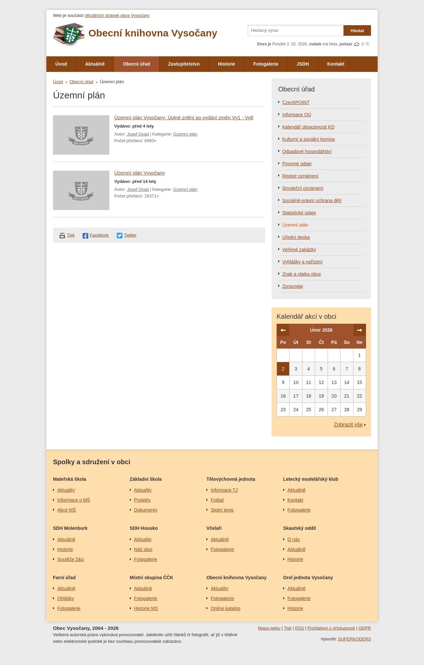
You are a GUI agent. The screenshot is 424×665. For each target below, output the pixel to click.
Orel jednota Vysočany (308, 577)
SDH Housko (144, 528)
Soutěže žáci (70, 559)
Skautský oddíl (299, 528)
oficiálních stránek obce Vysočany (117, 15)
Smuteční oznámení (303, 188)
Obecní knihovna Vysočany (236, 577)
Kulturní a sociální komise (308, 139)
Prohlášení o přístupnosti (331, 628)
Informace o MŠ (73, 500)
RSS (299, 628)
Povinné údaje (297, 163)
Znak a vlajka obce (301, 274)
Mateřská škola (69, 479)
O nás (294, 539)
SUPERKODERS (354, 639)
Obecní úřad (136, 64)
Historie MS (146, 608)
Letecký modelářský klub (311, 479)
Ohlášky (65, 598)
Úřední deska (296, 237)
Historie (226, 64)
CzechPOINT (295, 102)
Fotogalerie (265, 64)
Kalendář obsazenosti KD (308, 127)
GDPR (364, 628)
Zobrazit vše (348, 424)
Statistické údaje (299, 212)
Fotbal (217, 500)
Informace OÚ (296, 114)
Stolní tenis (222, 510)
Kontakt (335, 64)
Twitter (130, 235)
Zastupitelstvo (184, 64)
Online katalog (225, 608)
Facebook (99, 235)
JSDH (302, 64)
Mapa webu (269, 628)
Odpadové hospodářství (307, 151)
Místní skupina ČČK (151, 577)
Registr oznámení (300, 176)
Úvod (61, 64)
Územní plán (185, 134)
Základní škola (146, 479)
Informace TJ (224, 490)
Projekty (142, 500)
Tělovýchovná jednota (230, 479)
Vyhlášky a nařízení (302, 261)
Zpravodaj (292, 286)
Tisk (71, 235)
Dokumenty (146, 510)
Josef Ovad (138, 134)
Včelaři (214, 528)
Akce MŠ (66, 510)
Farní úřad (64, 577)
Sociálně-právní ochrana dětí (312, 200)
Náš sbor (143, 549)
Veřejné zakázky (299, 249)
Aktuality (66, 490)
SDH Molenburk (70, 528)
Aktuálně (95, 64)
